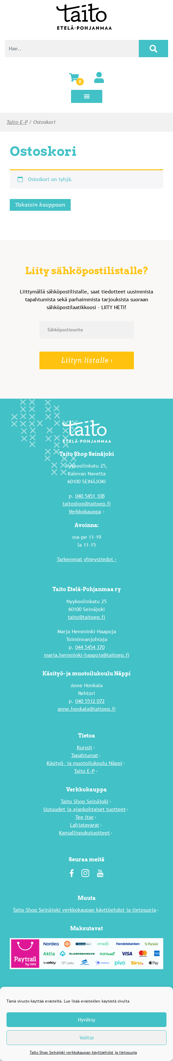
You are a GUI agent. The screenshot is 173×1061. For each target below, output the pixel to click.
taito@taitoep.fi (86, 617)
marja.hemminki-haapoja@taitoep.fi (86, 655)
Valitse (86, 1037)
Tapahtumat (84, 755)
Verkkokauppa (85, 511)
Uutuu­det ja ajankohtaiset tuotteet (84, 809)
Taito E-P (17, 122)
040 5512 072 (90, 701)
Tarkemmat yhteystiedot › (87, 559)
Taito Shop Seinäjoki (84, 801)
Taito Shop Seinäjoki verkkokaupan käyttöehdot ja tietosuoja (83, 1052)
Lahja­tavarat (84, 825)
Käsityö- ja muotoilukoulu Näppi (84, 763)
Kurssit (84, 747)
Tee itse (84, 817)
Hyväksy (86, 1019)
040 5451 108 (90, 496)
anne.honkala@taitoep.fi (87, 709)
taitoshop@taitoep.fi (87, 504)
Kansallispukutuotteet (84, 833)
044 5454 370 (90, 647)
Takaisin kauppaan (40, 205)
